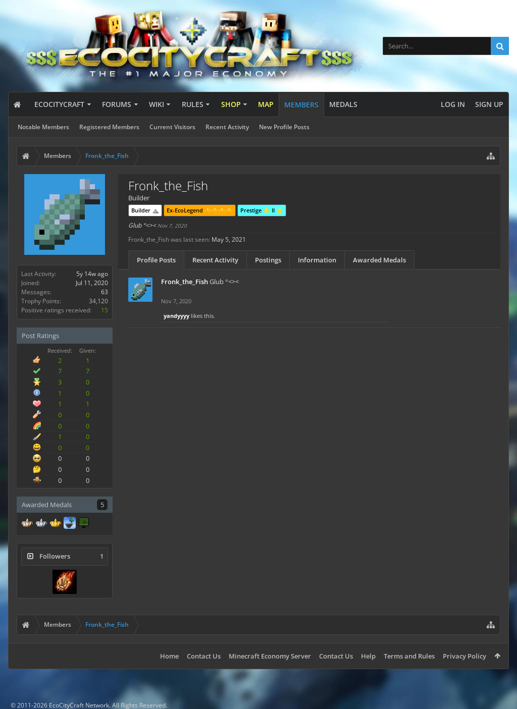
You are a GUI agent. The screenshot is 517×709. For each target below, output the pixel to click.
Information (317, 259)
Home (169, 656)
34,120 (98, 301)
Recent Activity (227, 127)
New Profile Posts (284, 127)
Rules (192, 104)
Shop (231, 104)
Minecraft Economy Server (270, 656)
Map (266, 104)
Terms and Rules (409, 656)
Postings (268, 259)
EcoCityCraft (59, 104)
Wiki (156, 104)
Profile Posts (156, 259)
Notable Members (43, 127)
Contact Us (204, 656)
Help (368, 656)
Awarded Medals (379, 259)
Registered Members (109, 127)
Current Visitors (172, 127)
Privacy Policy (464, 656)
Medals (343, 104)
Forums (116, 104)
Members (301, 105)
